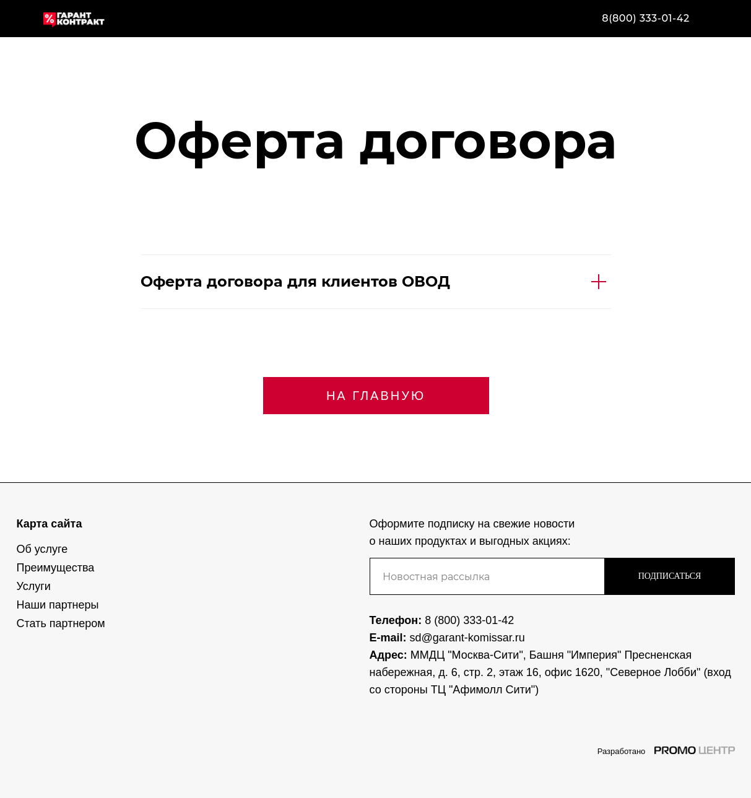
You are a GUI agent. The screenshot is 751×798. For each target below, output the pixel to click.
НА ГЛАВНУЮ (375, 395)
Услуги (34, 586)
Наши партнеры (58, 605)
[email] (487, 576)
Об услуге (42, 549)
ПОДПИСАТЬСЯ (669, 576)
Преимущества (56, 568)
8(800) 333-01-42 (645, 18)
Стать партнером (61, 623)
